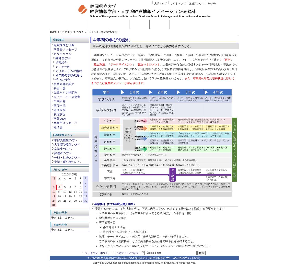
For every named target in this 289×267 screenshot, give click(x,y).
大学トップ (160, 3)
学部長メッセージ (65, 49)
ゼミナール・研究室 (67, 97)
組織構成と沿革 (64, 45)
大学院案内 (98, 24)
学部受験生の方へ (66, 140)
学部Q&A (60, 118)
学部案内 (77, 24)
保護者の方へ (63, 153)
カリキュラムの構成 (68, 71)
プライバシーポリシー (97, 253)
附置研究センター (205, 24)
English (212, 3)
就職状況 (59, 114)
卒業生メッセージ (65, 123)
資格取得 (59, 110)
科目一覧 (59, 88)
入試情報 (139, 24)
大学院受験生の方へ (67, 144)
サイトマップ (178, 3)
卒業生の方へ (63, 148)
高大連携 (159, 24)
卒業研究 (59, 101)
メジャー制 (62, 66)
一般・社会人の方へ (67, 157)
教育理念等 (62, 58)
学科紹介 (61, 62)
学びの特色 (62, 79)
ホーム (58, 24)
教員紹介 (120, 24)
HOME (54, 32)
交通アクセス (196, 3)
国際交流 (59, 105)
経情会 (58, 127)
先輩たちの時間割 (65, 92)
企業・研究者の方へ (67, 161)
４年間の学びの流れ (107, 32)
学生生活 (179, 24)
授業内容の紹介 (64, 84)
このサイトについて (127, 253)
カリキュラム (84, 32)
